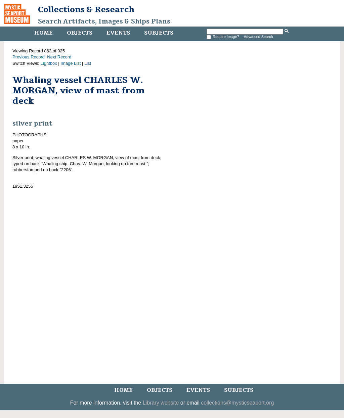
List (87, 63)
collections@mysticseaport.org (237, 403)
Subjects (158, 33)
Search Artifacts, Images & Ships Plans (104, 21)
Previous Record (28, 56)
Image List (70, 63)
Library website (161, 403)
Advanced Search (258, 37)
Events (118, 33)
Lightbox (49, 63)
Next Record (59, 56)
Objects (79, 33)
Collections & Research (86, 9)
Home (43, 33)
